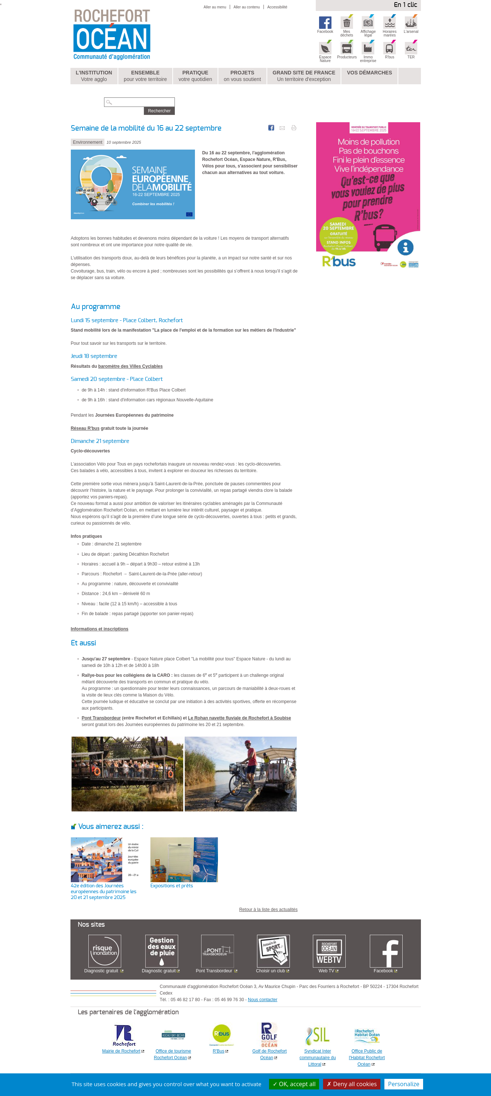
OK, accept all (294, 1084)
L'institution (94, 76)
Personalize (403, 1084)
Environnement (88, 142)
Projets (242, 76)
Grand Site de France (304, 76)
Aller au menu (215, 7)
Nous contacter (262, 999)
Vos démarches (369, 73)
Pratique (195, 76)
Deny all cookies (352, 1084)
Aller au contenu (247, 7)
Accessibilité (277, 7)
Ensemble (145, 76)
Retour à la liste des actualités (268, 909)
